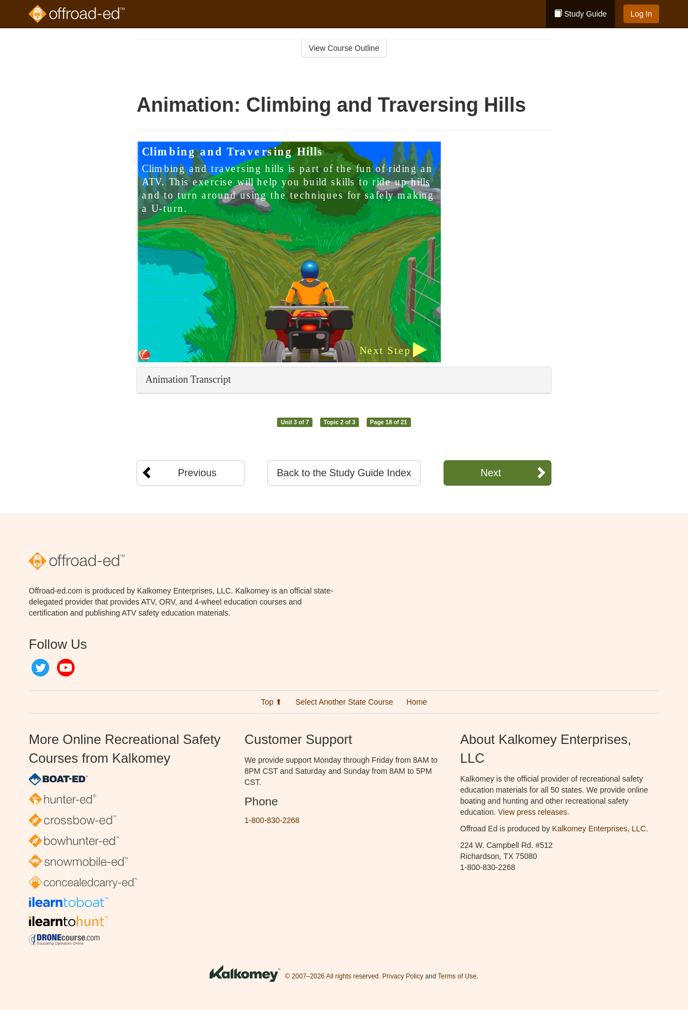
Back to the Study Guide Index (344, 472)
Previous (197, 472)
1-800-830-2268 (272, 820)
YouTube (66, 667)
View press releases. (534, 812)
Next (491, 472)
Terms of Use (457, 976)
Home (416, 701)
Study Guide (580, 13)
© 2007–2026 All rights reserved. (333, 976)
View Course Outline (344, 48)
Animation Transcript (188, 379)
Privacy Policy (402, 976)
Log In (641, 13)
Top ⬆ (271, 701)
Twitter (40, 667)
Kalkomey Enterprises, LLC (599, 828)
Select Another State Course (344, 701)
